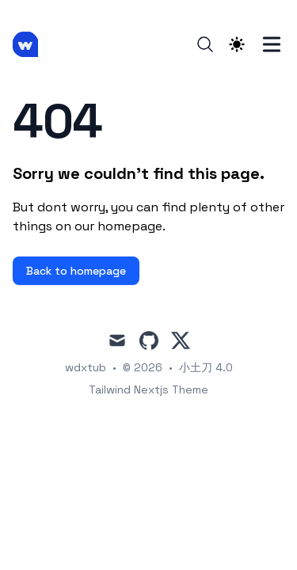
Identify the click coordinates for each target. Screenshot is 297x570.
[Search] (205, 44)
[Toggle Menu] (271, 44)
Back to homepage (76, 271)
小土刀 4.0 (206, 367)
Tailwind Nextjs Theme (148, 389)
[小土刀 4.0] (30, 44)
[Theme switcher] (236, 44)
